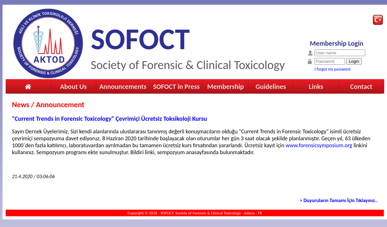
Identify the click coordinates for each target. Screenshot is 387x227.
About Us (73, 86)
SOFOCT (140, 39)
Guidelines (271, 86)
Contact (361, 86)
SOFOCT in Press (176, 86)
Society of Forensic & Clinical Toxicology (188, 64)
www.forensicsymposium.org (319, 145)
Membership (225, 86)
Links (316, 86)
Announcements (123, 86)
